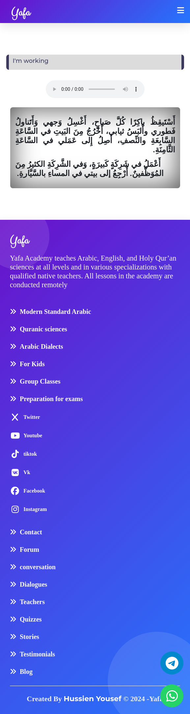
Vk (26, 472)
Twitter (31, 417)
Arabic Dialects (41, 346)
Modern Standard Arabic (55, 311)
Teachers (32, 601)
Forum (29, 549)
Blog (26, 671)
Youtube (32, 435)
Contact (31, 532)
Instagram (35, 509)
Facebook (34, 491)
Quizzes (31, 619)
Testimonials (37, 654)
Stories (29, 636)
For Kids (32, 364)
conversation (38, 567)
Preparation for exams (51, 398)
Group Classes (40, 381)
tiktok (30, 454)
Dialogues (33, 584)
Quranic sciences (43, 329)
